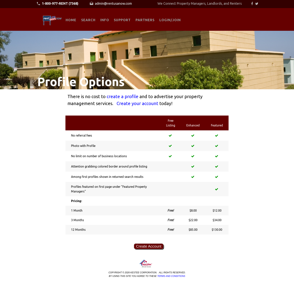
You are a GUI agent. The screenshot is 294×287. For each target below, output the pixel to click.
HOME (71, 20)
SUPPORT (122, 20)
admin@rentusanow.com (110, 3)
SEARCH (88, 20)
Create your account (138, 103)
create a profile (123, 96)
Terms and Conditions (171, 276)
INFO (104, 20)
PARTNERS (145, 20)
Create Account (148, 246)
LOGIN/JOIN (170, 20)
